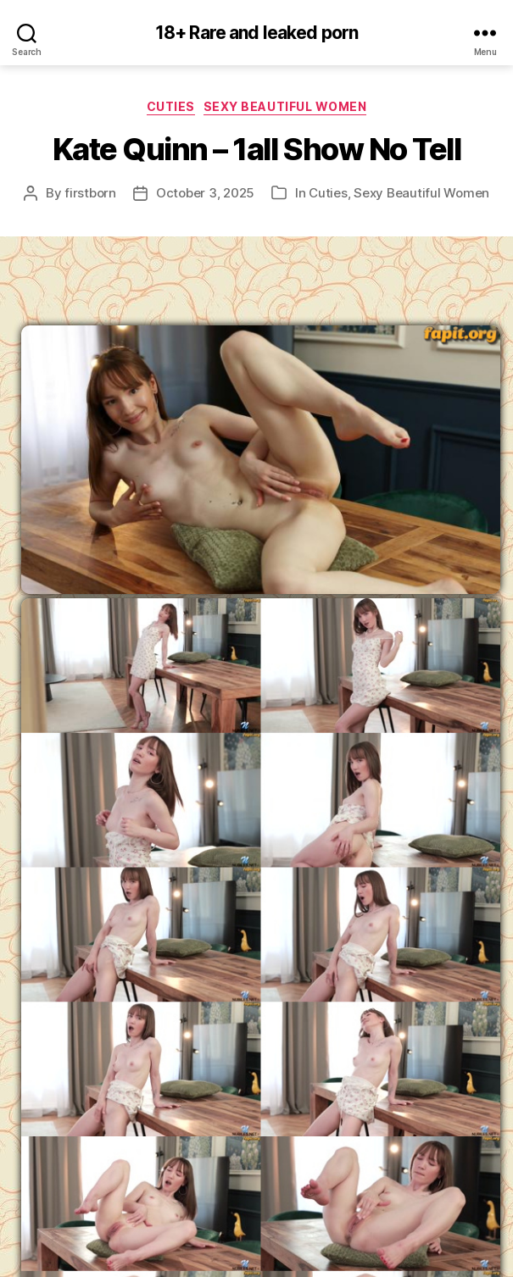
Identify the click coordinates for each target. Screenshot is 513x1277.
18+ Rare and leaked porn (256, 33)
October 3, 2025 (205, 193)
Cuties (171, 106)
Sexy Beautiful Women (285, 106)
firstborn (90, 193)
